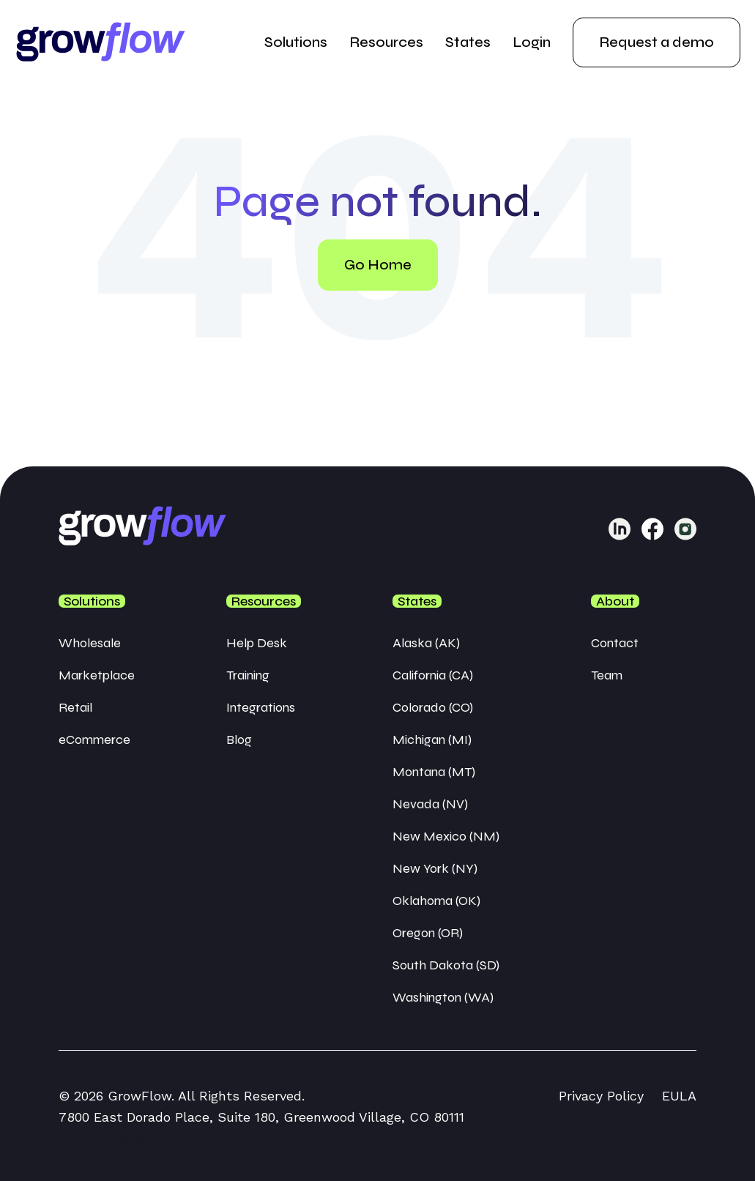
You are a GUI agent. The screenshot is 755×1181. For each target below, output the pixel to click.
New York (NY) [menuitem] (435, 868)
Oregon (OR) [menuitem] (428, 933)
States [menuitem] (468, 42)
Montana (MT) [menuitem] (434, 772)
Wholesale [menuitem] (90, 643)
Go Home (378, 265)
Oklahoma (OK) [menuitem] (436, 901)
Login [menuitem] (532, 42)
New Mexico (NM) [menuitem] (446, 836)
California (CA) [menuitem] (433, 675)
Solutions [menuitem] (295, 42)
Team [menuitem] (606, 675)
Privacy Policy (601, 1095)
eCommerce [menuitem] (94, 739)
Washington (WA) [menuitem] (443, 997)
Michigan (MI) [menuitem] (432, 739)
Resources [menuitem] (386, 42)
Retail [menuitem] (75, 707)
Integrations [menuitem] (260, 707)
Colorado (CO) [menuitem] (433, 707)
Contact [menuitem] (615, 643)
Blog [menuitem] (239, 739)
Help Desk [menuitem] (256, 643)
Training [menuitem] (247, 675)
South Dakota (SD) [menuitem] (446, 965)
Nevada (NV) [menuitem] (430, 804)
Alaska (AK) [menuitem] (426, 643)
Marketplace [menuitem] (97, 675)
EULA (679, 1095)
